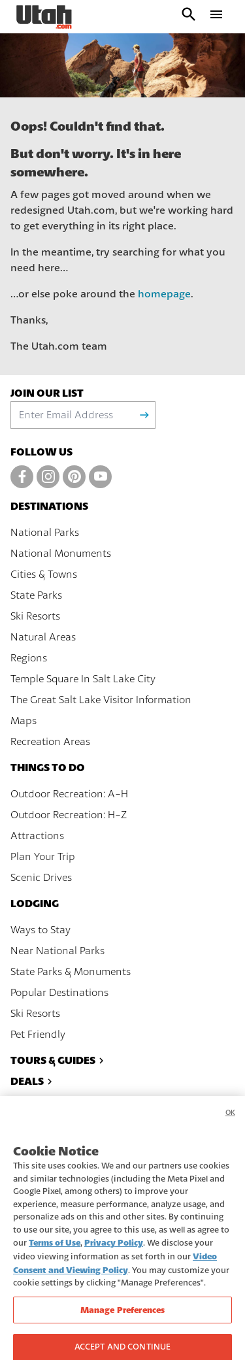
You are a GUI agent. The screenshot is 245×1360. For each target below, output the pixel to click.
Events (36, 1102)
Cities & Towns (43, 574)
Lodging (34, 903)
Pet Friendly (37, 1034)
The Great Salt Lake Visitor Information (100, 700)
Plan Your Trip (42, 857)
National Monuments (60, 553)
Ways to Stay (40, 930)
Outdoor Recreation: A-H (69, 794)
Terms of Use (54, 1250)
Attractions (37, 836)
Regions (28, 658)
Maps (23, 721)
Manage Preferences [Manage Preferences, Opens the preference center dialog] (122, 1317)
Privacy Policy (113, 1250)
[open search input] (189, 16)
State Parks (36, 595)
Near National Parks (57, 951)
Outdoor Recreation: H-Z (68, 815)
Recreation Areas (50, 742)
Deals (33, 1081)
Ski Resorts (35, 616)
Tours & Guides (58, 1060)
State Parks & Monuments (70, 972)
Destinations (49, 506)
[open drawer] (216, 16)
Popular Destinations (59, 993)
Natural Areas (43, 637)
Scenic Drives (41, 878)
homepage (164, 294)
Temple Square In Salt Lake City (82, 679)
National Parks (44, 533)
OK (230, 1120)
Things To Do (47, 767)
